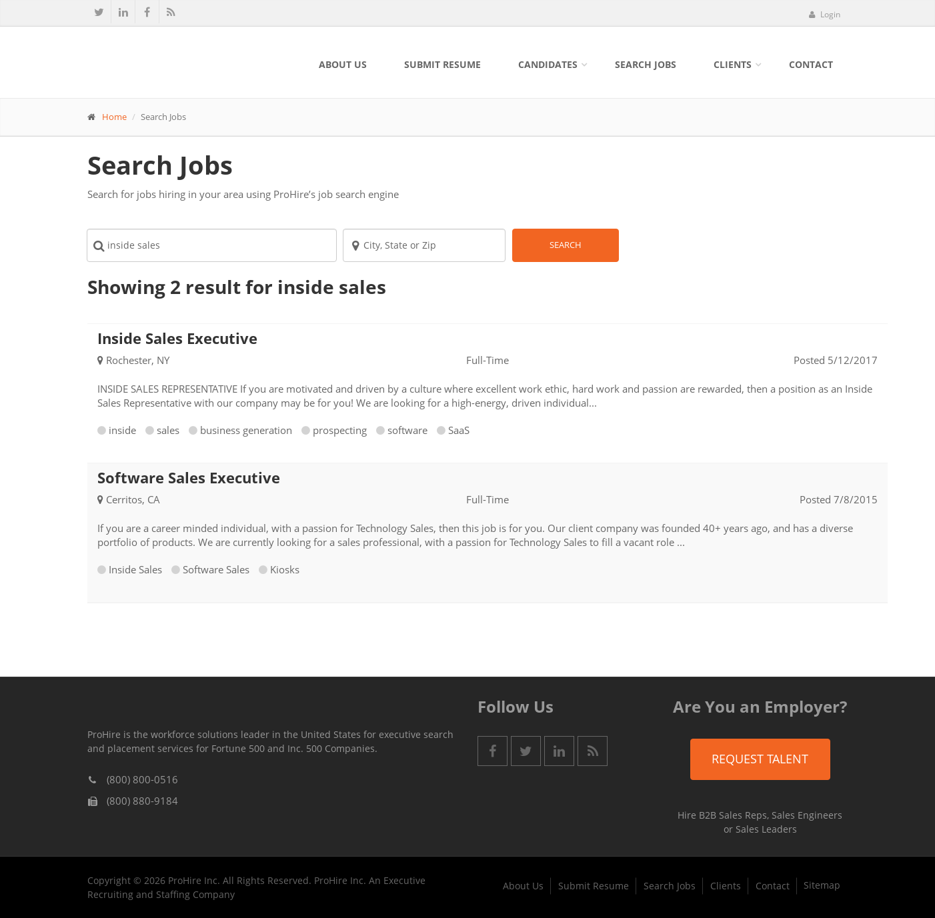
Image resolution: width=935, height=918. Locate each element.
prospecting (340, 430)
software (407, 430)
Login (824, 14)
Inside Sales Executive (177, 338)
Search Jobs (645, 64)
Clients (733, 64)
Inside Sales (135, 569)
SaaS (459, 430)
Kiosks (284, 569)
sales (168, 430)
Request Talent (760, 759)
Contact (811, 64)
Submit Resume (442, 64)
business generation (246, 430)
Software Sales (216, 569)
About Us (343, 64)
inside (122, 430)
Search (566, 245)
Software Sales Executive (188, 477)
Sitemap (822, 885)
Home (114, 117)
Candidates (548, 64)
